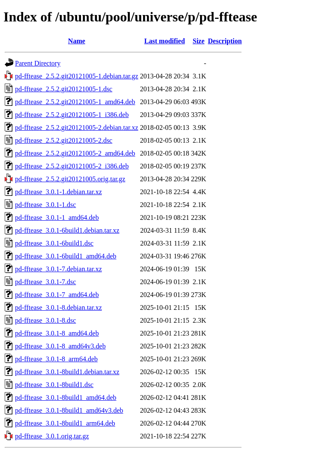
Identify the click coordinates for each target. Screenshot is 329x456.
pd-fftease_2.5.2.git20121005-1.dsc (63, 89)
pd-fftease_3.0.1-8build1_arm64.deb (65, 423)
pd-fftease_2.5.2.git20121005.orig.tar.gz (70, 179)
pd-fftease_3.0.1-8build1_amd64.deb (66, 397)
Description (225, 41)
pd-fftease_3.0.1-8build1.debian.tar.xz (67, 371)
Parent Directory (37, 63)
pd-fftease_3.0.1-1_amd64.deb (57, 217)
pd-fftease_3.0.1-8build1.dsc (54, 384)
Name (76, 41)
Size (199, 41)
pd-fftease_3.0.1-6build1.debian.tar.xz (67, 230)
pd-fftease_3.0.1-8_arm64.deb (56, 359)
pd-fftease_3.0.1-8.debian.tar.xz (58, 307)
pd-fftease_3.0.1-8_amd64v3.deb (60, 346)
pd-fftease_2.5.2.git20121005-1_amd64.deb (75, 101)
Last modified (164, 41)
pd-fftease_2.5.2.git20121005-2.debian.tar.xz (76, 127)
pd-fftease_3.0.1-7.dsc (45, 281)
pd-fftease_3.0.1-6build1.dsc (54, 243)
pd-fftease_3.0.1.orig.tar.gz (52, 436)
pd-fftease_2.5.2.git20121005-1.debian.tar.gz (76, 76)
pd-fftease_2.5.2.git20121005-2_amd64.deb (75, 153)
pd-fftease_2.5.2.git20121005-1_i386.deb (72, 114)
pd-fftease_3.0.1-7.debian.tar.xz (58, 269)
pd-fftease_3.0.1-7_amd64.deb (57, 294)
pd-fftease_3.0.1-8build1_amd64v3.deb (69, 410)
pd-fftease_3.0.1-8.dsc (45, 320)
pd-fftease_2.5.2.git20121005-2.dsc (63, 140)
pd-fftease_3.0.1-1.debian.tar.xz (58, 191)
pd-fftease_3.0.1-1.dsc (45, 204)
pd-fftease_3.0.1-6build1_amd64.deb (66, 256)
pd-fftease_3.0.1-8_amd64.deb (57, 333)
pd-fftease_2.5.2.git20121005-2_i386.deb (72, 166)
